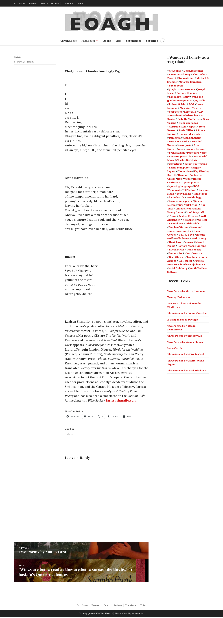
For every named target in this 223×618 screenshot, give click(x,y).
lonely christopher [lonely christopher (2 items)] (187, 115)
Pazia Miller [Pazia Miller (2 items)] (186, 130)
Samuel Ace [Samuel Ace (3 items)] (176, 223)
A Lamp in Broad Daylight (182, 319)
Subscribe (152, 40)
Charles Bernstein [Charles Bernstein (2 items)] (191, 82)
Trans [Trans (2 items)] (172, 216)
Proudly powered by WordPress (95, 614)
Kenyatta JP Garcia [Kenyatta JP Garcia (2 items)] (180, 156)
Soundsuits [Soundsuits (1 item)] (175, 253)
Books (107, 40)
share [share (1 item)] (187, 264)
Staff (118, 40)
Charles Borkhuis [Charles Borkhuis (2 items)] (186, 160)
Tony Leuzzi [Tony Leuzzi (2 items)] (183, 193)
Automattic (137, 614)
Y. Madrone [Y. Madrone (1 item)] (189, 219)
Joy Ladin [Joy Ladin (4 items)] (200, 100)
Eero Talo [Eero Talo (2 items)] (190, 111)
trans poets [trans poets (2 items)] (184, 145)
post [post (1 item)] (181, 149)
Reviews (55, 3)
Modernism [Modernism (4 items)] (185, 171)
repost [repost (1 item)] (193, 126)
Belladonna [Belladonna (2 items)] (182, 238)
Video (80, 3)
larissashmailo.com (121, 402)
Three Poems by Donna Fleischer (187, 313)
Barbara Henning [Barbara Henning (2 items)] (187, 93)
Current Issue (68, 40)
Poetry (44, 3)
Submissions (133, 40)
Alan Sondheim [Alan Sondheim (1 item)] (192, 137)
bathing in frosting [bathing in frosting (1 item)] (196, 164)
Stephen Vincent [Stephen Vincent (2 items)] (179, 227)
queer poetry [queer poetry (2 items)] (191, 182)
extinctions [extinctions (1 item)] (175, 164)
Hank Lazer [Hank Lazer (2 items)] (176, 242)
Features (33, 3)
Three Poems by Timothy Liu (184, 335)
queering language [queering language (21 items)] (180, 186)
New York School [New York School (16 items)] (188, 205)
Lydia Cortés (174, 348)
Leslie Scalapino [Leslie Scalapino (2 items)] (179, 167)
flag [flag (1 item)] (179, 178)
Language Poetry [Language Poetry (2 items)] (179, 96)
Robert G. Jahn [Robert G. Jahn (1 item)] (177, 104)
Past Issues (19, 3)
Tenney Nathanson (178, 297)
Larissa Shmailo (24, 62)
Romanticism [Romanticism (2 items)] (186, 78)
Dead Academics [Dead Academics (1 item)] (193, 70)
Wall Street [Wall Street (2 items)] (185, 260)
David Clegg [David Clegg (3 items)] (194, 197)
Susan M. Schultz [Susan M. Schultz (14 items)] (179, 141)
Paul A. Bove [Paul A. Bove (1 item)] (186, 234)
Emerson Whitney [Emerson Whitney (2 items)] (179, 74)
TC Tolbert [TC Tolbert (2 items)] (189, 190)
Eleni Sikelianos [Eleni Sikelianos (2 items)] (188, 123)
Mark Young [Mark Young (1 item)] (198, 238)
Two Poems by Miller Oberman (186, 291)
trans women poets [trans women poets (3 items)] (180, 201)
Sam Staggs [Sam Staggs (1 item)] (200, 193)
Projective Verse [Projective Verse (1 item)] (197, 152)
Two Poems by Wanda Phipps (185, 341)
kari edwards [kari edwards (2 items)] (176, 197)
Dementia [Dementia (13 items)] (175, 137)
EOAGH (17, 57)
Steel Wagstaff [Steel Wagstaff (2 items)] (195, 212)
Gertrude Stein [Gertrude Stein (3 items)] (177, 126)
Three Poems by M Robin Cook (185, 354)
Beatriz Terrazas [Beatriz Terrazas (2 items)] (188, 216)
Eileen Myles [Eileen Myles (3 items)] (176, 249)
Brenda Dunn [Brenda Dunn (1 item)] (177, 152)
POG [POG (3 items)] (191, 104)
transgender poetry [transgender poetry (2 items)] (190, 134)
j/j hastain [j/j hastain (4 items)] (199, 264)
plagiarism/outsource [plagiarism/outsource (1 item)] (182, 89)
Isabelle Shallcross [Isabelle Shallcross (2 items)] (189, 119)
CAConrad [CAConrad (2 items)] (175, 70)
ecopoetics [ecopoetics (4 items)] (175, 111)
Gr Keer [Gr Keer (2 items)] (202, 219)
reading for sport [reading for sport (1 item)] (196, 149)
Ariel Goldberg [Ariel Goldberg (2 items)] (178, 268)
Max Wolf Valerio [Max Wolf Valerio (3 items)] (190, 108)
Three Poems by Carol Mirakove (186, 370)
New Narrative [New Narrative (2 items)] (193, 253)
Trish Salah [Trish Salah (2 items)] (192, 223)
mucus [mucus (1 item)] (189, 242)
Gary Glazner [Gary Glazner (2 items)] (177, 257)
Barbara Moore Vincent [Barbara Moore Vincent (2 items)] (192, 246)
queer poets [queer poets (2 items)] (176, 85)
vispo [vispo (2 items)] (187, 178)
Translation (68, 3)
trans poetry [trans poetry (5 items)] (194, 249)
